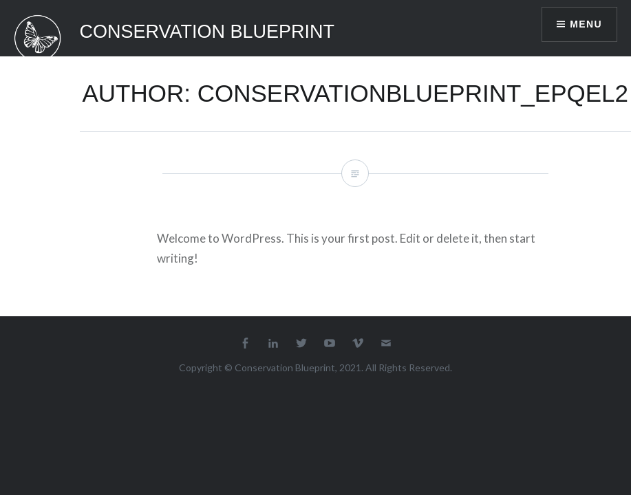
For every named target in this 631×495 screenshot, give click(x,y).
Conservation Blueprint (207, 31)
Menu (586, 24)
